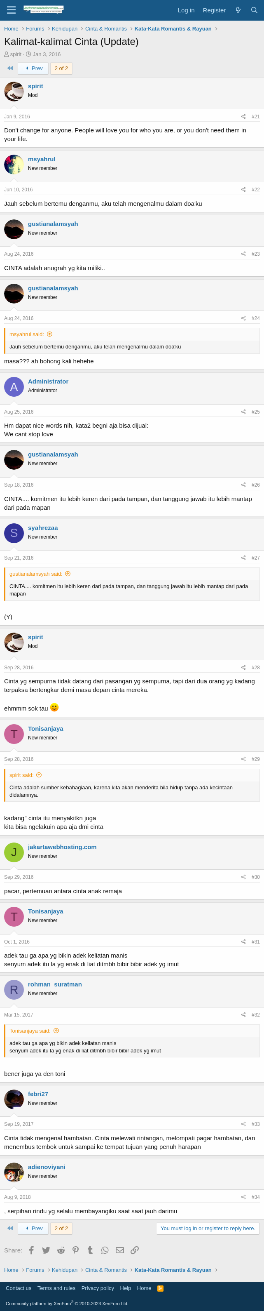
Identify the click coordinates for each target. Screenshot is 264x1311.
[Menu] (11, 10)
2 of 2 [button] (61, 68)
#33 (256, 1124)
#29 (256, 759)
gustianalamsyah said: (36, 574)
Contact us (18, 1288)
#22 (256, 190)
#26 (256, 485)
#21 (256, 117)
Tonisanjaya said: (30, 1031)
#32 (256, 1015)
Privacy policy (98, 1288)
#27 (256, 558)
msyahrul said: (26, 334)
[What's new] (238, 10)
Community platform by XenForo (67, 1303)
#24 (256, 318)
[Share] (243, 117)
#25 (256, 412)
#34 (256, 1197)
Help (125, 1288)
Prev (33, 68)
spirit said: (21, 775)
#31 (256, 942)
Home (144, 1288)
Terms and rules (56, 1288)
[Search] (254, 10)
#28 (256, 668)
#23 (256, 254)
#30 (256, 877)
